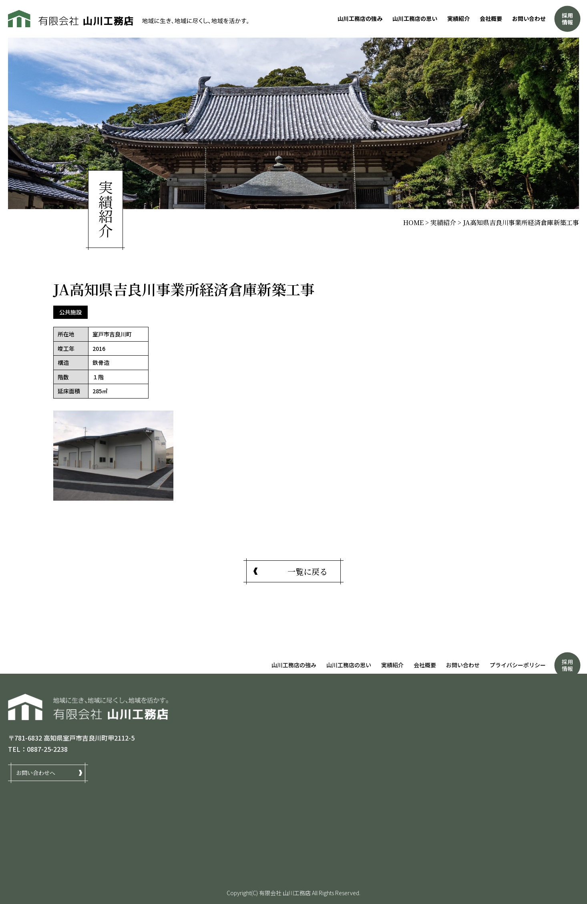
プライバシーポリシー (518, 665)
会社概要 (491, 18)
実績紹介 (458, 18)
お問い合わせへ (35, 773)
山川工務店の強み (360, 18)
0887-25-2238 (47, 749)
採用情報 (567, 18)
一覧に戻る (307, 571)
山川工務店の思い (414, 18)
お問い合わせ (529, 18)
